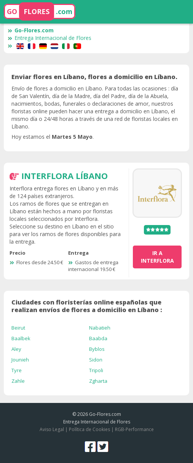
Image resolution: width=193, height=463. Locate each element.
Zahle (18, 380)
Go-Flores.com (31, 30)
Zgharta (98, 380)
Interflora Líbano (64, 175)
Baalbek (20, 338)
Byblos (97, 349)
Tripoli (96, 370)
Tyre (16, 370)
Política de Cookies (89, 429)
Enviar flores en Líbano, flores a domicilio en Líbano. (94, 77)
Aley (16, 349)
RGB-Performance (134, 429)
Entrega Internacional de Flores (49, 37)
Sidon (95, 359)
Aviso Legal (52, 429)
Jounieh (20, 359)
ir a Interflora (157, 256)
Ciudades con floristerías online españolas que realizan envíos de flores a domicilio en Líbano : (86, 306)
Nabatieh (99, 327)
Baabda (98, 338)
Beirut (18, 327)
